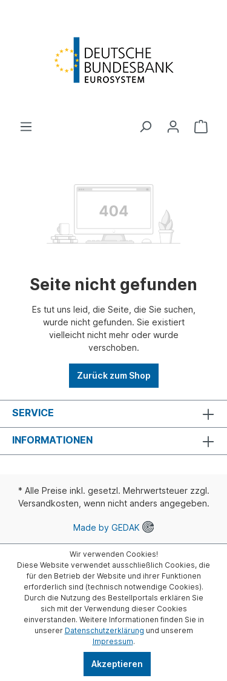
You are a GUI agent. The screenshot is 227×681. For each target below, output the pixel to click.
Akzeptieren (117, 664)
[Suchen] (145, 126)
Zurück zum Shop (114, 375)
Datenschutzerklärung (104, 630)
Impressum (113, 641)
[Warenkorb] (201, 126)
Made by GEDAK (113, 527)
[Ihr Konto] (173, 126)
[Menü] (26, 126)
